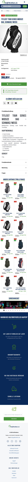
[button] (2, 39)
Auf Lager (15, 68)
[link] (14, 373)
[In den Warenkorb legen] (14, 84)
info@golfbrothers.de (15, 437)
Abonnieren (14, 418)
